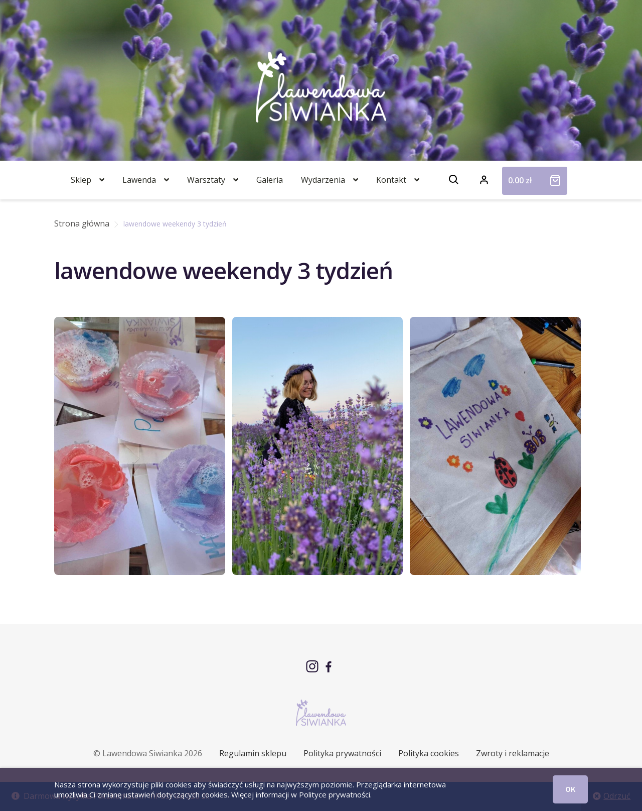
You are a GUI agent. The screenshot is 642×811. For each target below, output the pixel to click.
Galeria (269, 179)
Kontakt (391, 179)
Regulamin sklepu (252, 753)
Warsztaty (206, 179)
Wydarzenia (323, 179)
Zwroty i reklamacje (512, 753)
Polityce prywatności (334, 794)
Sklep (81, 179)
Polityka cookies (428, 753)
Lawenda (139, 179)
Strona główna (81, 223)
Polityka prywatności (342, 753)
